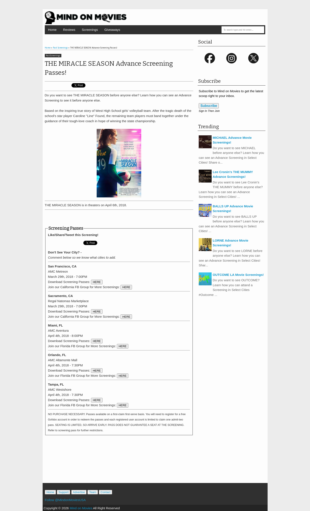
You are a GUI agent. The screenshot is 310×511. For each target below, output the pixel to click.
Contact (105, 492)
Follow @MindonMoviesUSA (65, 500)
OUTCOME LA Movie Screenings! (238, 275)
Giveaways (112, 29)
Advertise (79, 492)
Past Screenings (53, 56)
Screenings (90, 29)
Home (52, 29)
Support (64, 492)
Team (92, 492)
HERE (97, 282)
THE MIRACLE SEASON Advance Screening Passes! (109, 68)
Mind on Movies (81, 508)
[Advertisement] (119, 217)
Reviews (69, 29)
